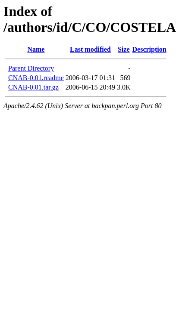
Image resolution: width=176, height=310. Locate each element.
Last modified (90, 49)
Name (35, 49)
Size (124, 49)
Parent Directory (31, 68)
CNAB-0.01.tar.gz (33, 87)
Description (149, 49)
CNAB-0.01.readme (36, 77)
